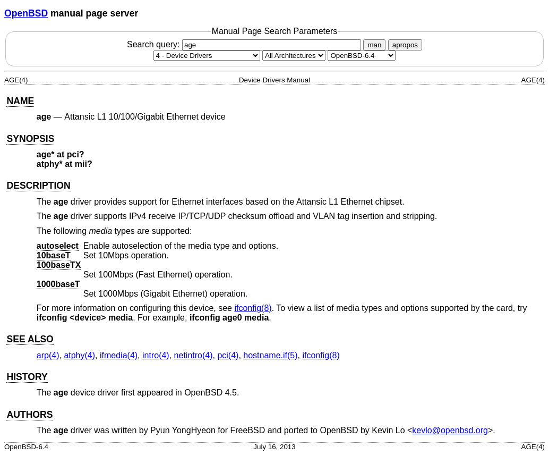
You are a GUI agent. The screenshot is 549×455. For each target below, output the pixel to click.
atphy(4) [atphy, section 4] (79, 355)
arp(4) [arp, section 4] (48, 355)
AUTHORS (29, 414)
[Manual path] (362, 55)
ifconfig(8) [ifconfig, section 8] (252, 308)
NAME (20, 101)
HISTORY (26, 377)
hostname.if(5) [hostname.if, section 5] (270, 355)
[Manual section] (206, 55)
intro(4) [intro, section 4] (155, 355)
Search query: (245, 44)
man (374, 45)
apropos (405, 45)
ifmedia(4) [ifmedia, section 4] (119, 355)
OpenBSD (26, 13)
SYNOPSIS (30, 138)
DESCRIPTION (38, 185)
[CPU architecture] (293, 55)
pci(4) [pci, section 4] (227, 355)
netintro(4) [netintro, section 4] (193, 355)
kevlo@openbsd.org (450, 430)
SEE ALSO (29, 339)
